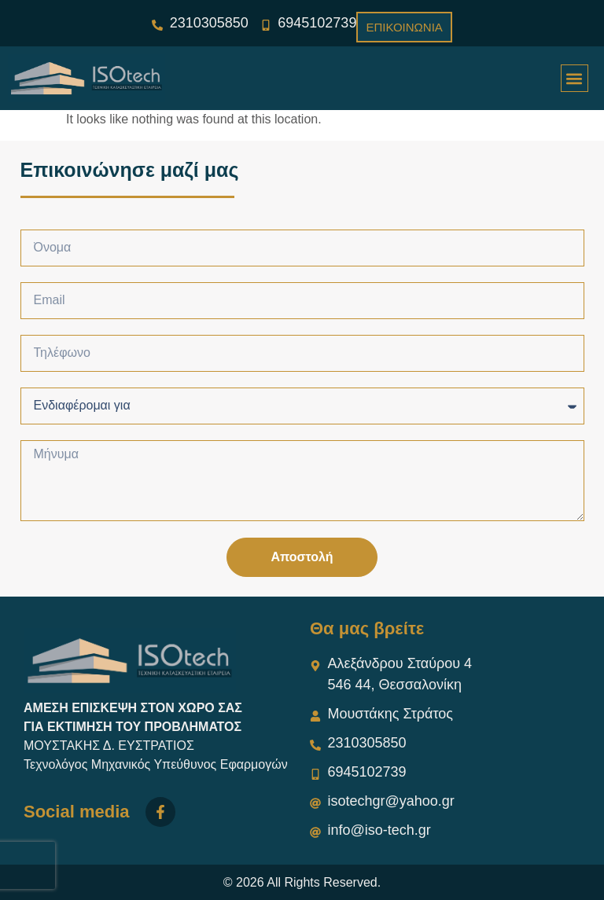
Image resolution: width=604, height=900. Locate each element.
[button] (574, 78)
